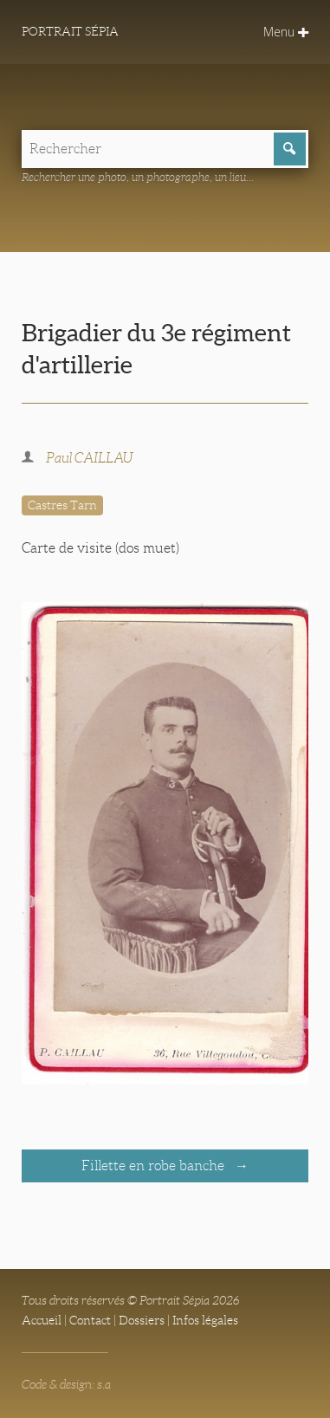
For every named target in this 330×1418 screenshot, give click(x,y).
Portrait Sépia (70, 31)
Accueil (41, 1320)
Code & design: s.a (66, 1384)
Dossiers (142, 1320)
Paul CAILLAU (89, 457)
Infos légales (205, 1320)
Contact (90, 1320)
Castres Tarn (62, 505)
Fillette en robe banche (154, 1165)
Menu (285, 31)
